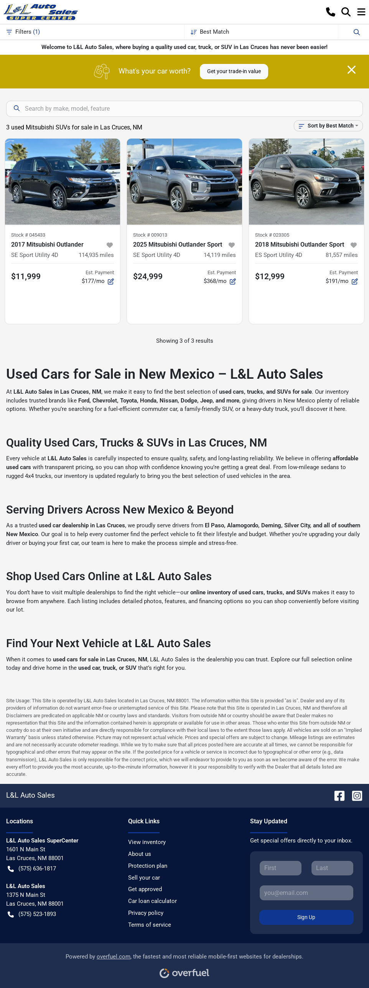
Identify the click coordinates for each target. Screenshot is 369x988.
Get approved (145, 889)
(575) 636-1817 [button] (32, 868)
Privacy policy (145, 912)
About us (139, 854)
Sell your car (144, 877)
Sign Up (306, 917)
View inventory (147, 842)
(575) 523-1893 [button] (32, 914)
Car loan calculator (152, 901)
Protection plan (147, 865)
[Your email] (306, 892)
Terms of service (149, 924)
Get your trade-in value (234, 71)
